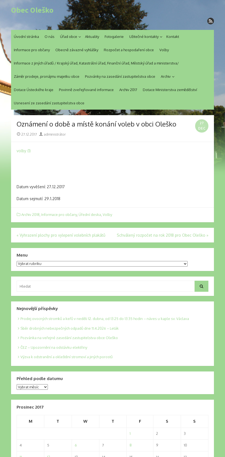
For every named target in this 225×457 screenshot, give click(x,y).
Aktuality (92, 36)
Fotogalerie (114, 36)
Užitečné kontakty (144, 36)
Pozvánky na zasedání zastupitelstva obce (120, 76)
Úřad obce (68, 36)
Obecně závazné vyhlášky (76, 50)
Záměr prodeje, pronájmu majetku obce (46, 76)
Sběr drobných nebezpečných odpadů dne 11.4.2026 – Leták (69, 328)
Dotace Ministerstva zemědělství (170, 89)
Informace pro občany (32, 50)
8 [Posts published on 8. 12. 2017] (131, 445)
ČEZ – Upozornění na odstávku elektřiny (53, 347)
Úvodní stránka (26, 36)
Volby (164, 50)
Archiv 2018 (30, 214)
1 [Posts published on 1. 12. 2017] (130, 433)
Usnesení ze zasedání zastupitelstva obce (49, 103)
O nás (50, 36)
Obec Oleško (32, 10)
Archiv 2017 (128, 89)
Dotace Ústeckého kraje (33, 89)
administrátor (52, 134)
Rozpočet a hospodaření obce (129, 50)
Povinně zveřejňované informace (86, 89)
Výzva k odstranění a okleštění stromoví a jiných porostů (66, 357)
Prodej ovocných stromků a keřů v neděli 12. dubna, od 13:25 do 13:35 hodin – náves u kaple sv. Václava (104, 318)
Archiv (166, 76)
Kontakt (172, 36)
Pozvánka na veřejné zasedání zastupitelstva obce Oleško (69, 337)
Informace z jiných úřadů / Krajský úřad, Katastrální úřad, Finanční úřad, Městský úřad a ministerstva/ (96, 63)
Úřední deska (90, 214)
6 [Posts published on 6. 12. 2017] (76, 445)
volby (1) (24, 150)
